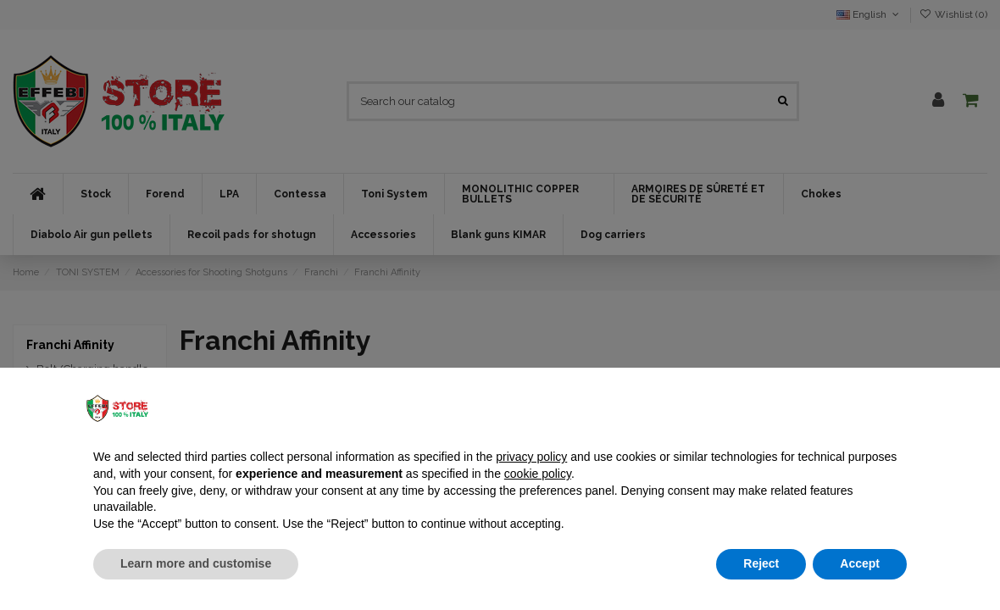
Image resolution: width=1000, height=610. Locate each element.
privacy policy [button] (531, 456)
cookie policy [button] (537, 473)
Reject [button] (761, 563)
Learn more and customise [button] (195, 563)
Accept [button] (860, 563)
